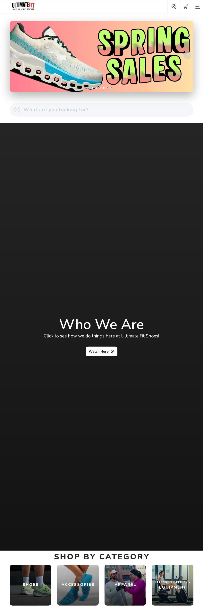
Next (187, 55)
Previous (16, 55)
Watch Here (99, 351)
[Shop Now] (101, 56)
